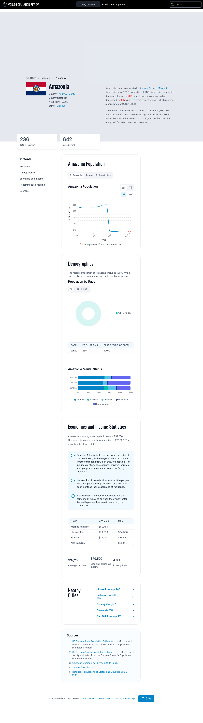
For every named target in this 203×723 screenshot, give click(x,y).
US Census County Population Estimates (94, 652)
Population (25, 166)
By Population (76, 175)
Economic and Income (32, 178)
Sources (24, 190)
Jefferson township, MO (115, 597)
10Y (130, 194)
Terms (101, 698)
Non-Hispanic (82, 289)
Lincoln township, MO (115, 589)
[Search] (188, 4)
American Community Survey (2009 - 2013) (96, 662)
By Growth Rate (103, 175)
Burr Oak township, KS (115, 616)
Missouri (46, 78)
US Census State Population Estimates (93, 641)
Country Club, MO (115, 604)
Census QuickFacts (82, 667)
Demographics (27, 172)
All (123, 194)
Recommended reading (32, 184)
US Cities (31, 78)
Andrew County (66, 93)
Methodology (129, 698)
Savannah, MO (115, 610)
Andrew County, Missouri (153, 88)
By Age (89, 175)
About (118, 698)
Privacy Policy (89, 698)
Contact (109, 698)
